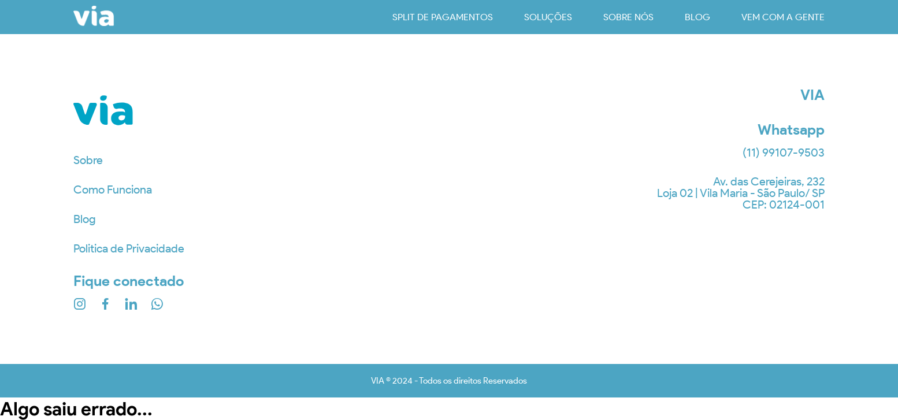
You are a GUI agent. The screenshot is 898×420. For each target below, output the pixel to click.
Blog (84, 219)
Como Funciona (112, 189)
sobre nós (628, 17)
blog (697, 17)
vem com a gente (783, 17)
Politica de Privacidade (128, 248)
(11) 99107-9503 (784, 152)
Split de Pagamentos (442, 17)
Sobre (88, 160)
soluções (548, 17)
